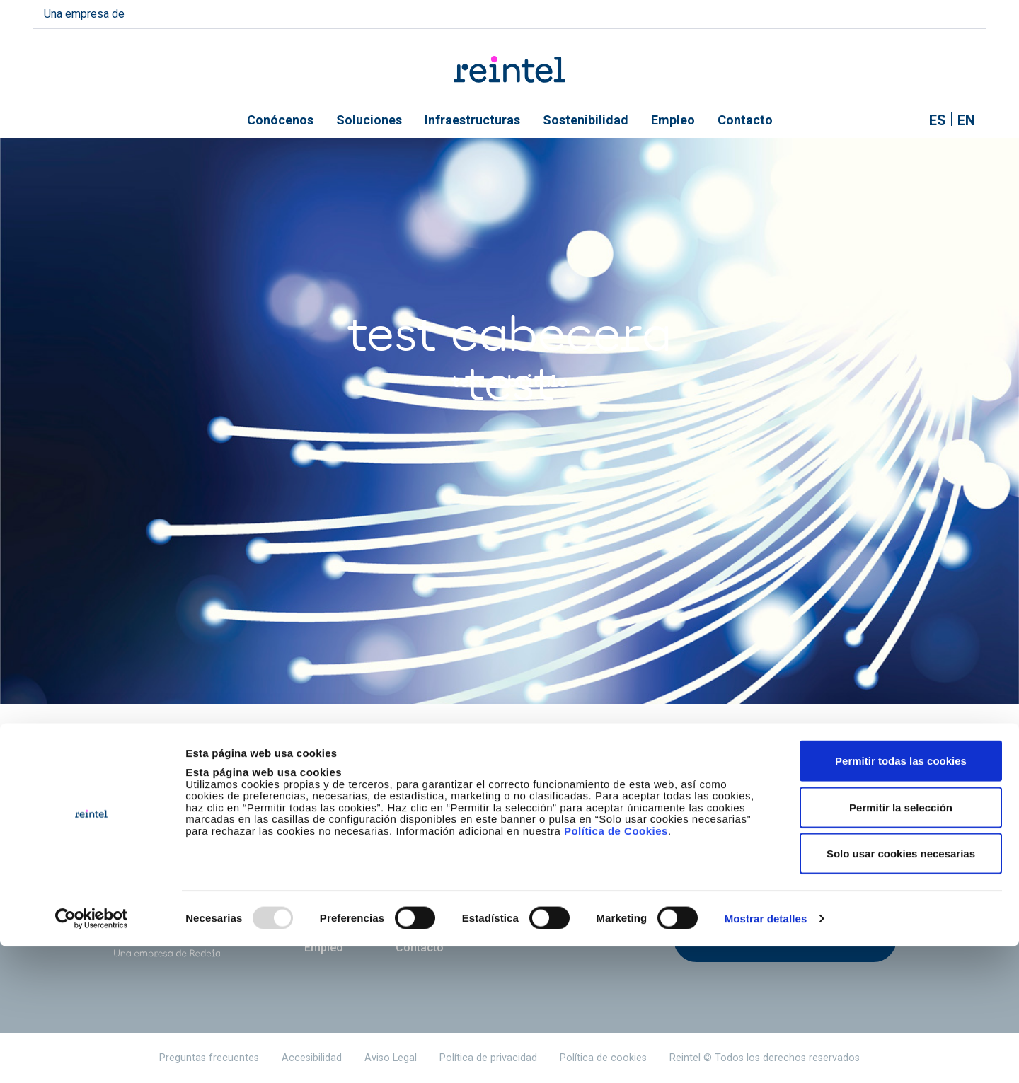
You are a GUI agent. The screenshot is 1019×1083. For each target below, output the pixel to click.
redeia (158, 12)
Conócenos (280, 119)
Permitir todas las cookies (901, 897)
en (966, 120)
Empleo (673, 119)
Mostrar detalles (766, 1055)
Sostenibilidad (585, 119)
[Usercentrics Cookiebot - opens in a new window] (92, 1055)
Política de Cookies (616, 967)
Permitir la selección (900, 944)
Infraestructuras (472, 119)
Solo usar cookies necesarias (901, 990)
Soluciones (369, 119)
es (937, 120)
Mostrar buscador (904, 120)
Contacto (745, 119)
